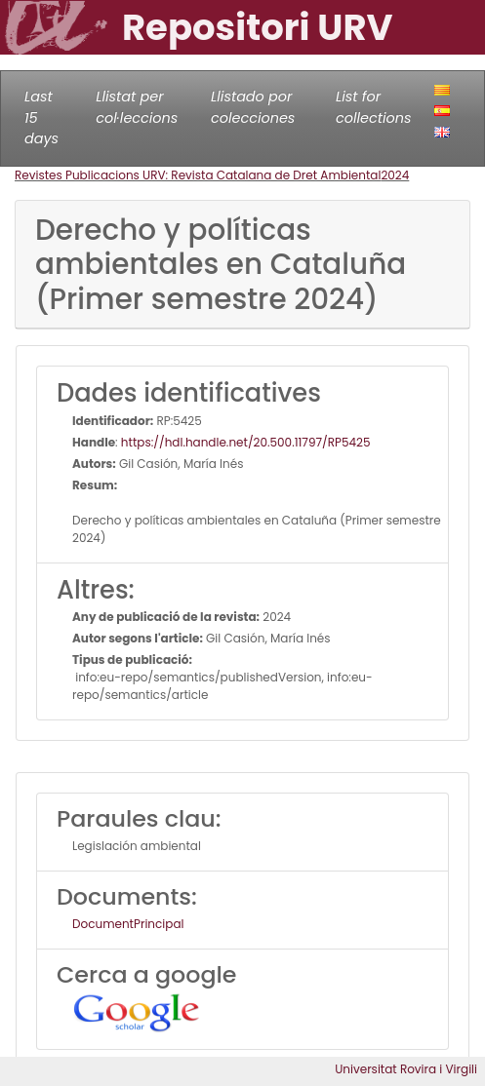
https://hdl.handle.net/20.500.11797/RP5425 (246, 442)
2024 (395, 175)
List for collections (373, 107)
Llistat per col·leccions (137, 107)
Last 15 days (41, 117)
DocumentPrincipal (127, 923)
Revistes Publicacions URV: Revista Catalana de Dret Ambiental (198, 175)
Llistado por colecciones (253, 107)
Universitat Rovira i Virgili (406, 1069)
